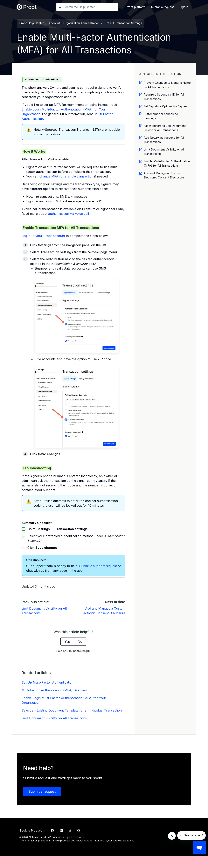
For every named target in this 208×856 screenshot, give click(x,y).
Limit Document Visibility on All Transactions (54, 718)
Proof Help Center (31, 23)
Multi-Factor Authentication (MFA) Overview (54, 690)
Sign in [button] (184, 7)
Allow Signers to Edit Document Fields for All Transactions (165, 128)
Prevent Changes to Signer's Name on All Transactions (167, 85)
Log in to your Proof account (43, 236)
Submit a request (162, 7)
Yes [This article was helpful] (67, 642)
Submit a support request (98, 566)
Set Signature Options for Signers (166, 106)
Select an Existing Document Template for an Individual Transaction (72, 710)
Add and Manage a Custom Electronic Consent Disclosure (164, 175)
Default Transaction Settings (123, 23)
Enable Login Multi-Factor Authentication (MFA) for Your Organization (64, 700)
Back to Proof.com (32, 830)
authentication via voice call (68, 214)
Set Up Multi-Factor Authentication (47, 682)
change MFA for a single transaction (66, 176)
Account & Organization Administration (74, 23)
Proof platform (135, 7)
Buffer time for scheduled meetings (161, 116)
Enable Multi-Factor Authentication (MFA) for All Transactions (167, 163)
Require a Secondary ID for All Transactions (164, 97)
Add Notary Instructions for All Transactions (164, 140)
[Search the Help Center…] (87, 7)
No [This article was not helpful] (80, 642)
